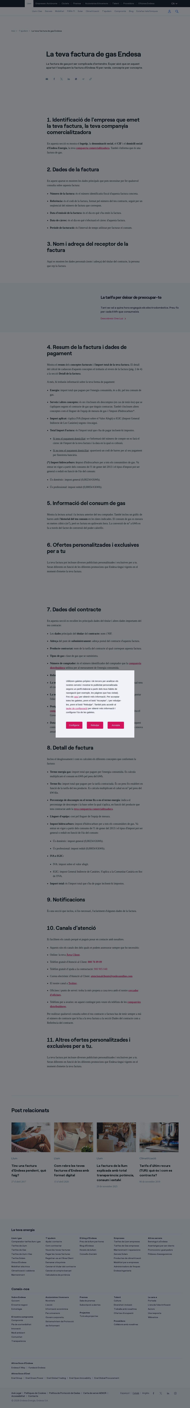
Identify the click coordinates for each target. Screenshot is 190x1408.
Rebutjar (95, 725)
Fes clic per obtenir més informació (86, 696)
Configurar (74, 725)
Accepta (116, 725)
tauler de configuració (76, 708)
